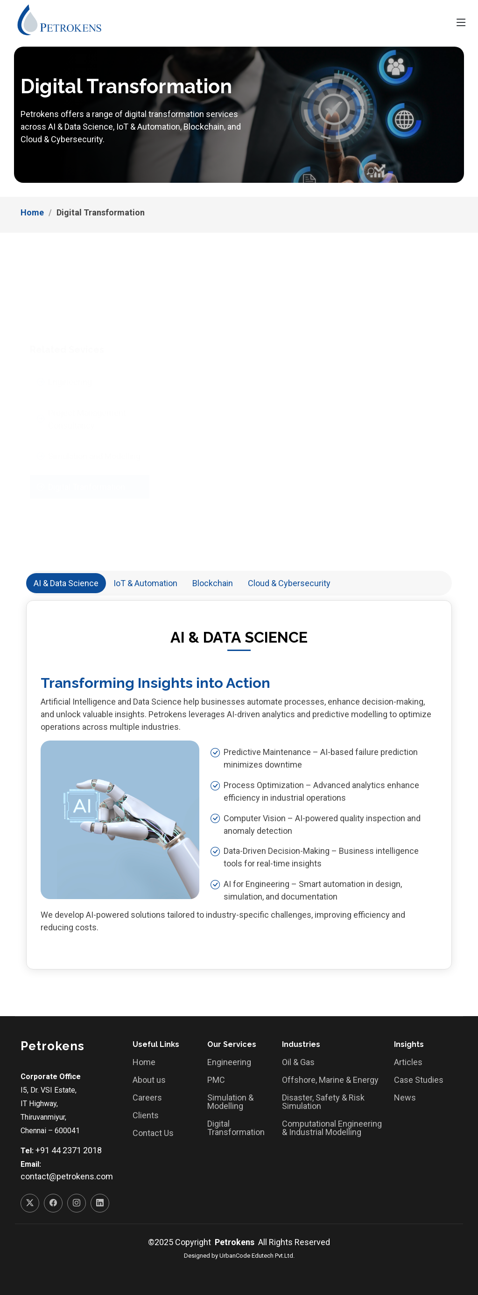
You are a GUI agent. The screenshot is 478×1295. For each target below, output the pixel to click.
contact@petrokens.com (67, 1176)
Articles (408, 1062)
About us (149, 1080)
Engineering (229, 1062)
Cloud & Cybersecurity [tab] (289, 583)
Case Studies (418, 1080)
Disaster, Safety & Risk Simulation (323, 1102)
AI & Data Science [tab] (66, 583)
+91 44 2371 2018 (68, 1150)
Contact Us (153, 1133)
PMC (216, 1080)
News (405, 1098)
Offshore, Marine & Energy (330, 1080)
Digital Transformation (236, 1128)
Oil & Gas (298, 1062)
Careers (147, 1098)
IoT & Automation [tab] (145, 583)
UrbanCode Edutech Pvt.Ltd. (257, 1255)
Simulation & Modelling (230, 1102)
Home (32, 212)
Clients (146, 1115)
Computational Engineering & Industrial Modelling (332, 1128)
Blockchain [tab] (212, 583)
